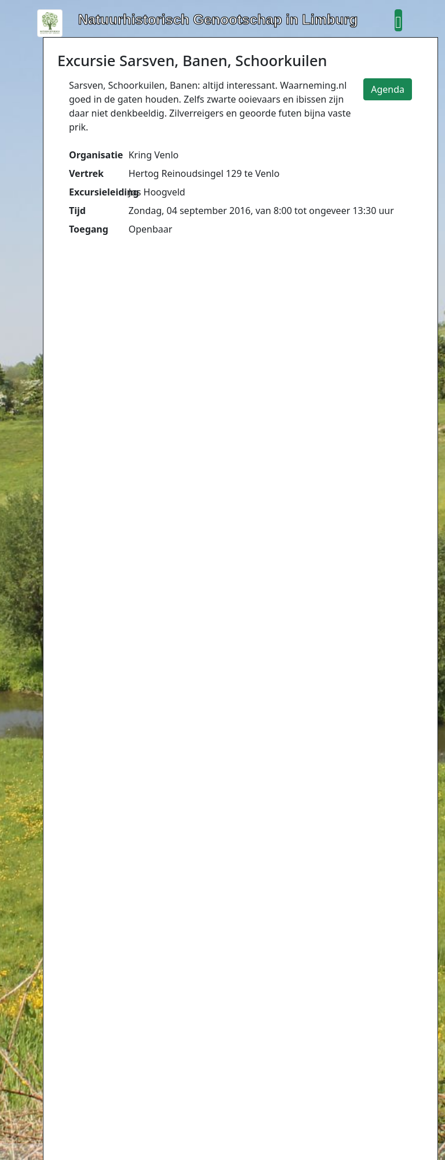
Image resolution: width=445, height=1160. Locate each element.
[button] (398, 20)
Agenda (387, 89)
